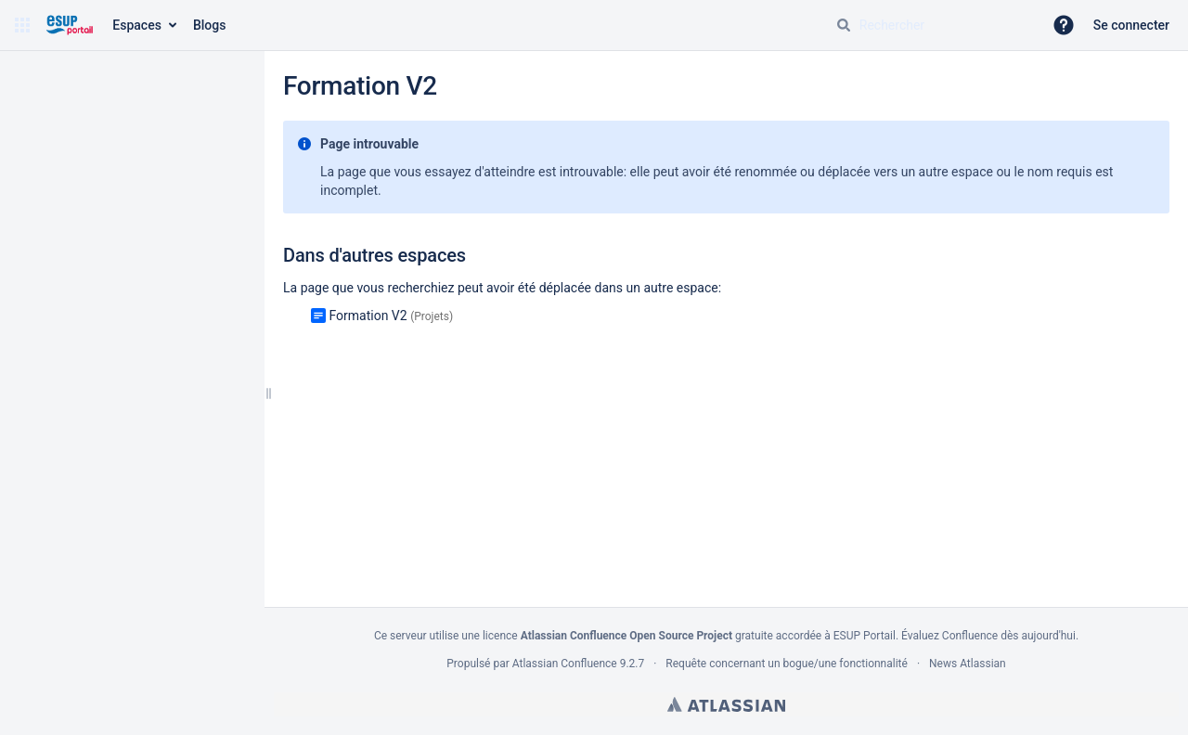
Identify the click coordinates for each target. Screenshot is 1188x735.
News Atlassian (967, 663)
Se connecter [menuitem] (1131, 25)
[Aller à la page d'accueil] (69, 25)
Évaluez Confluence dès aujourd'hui (988, 635)
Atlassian (726, 704)
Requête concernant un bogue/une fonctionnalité (786, 663)
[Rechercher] (843, 25)
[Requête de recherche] (932, 25)
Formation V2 (368, 315)
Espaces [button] (136, 25)
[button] (22, 25)
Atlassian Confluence (564, 663)
